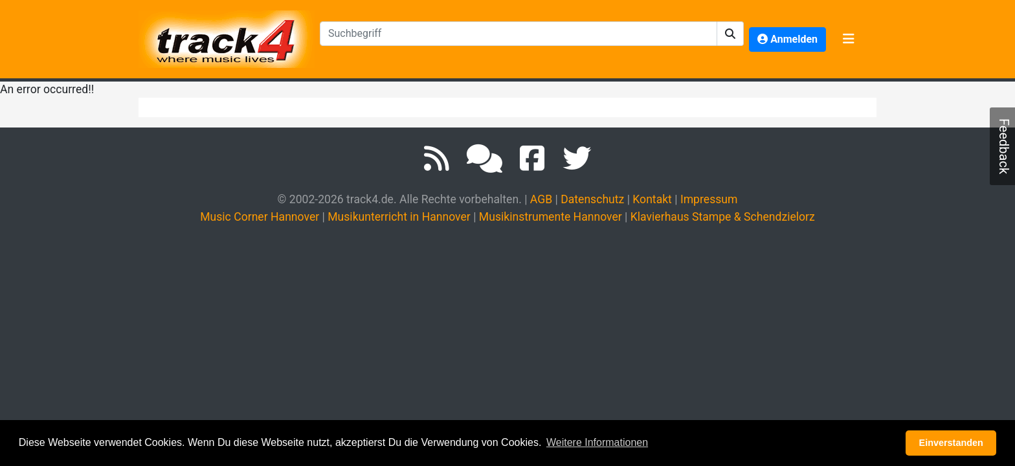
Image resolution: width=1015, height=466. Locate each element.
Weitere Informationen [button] (597, 442)
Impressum (709, 199)
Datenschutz (592, 199)
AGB (541, 199)
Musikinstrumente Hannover (550, 216)
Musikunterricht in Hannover (399, 216)
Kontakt (652, 199)
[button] (730, 33)
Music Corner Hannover (259, 216)
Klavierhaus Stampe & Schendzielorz (722, 216)
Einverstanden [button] (951, 443)
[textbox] (518, 33)
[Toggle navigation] (848, 39)
